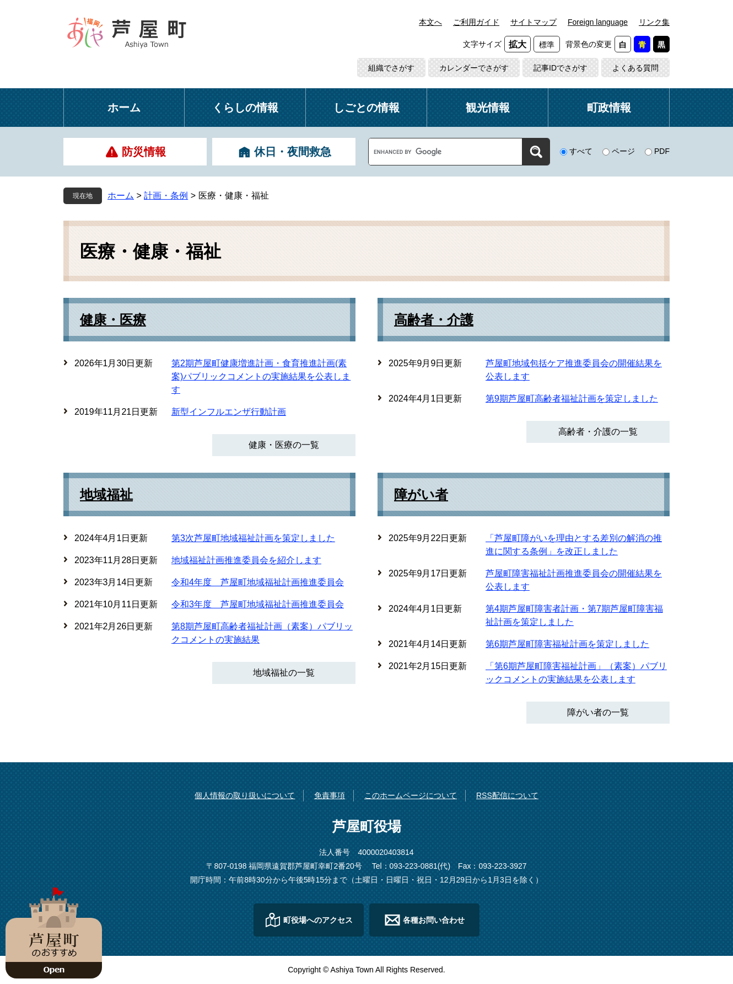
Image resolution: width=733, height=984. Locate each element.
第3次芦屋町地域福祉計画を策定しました (253, 538)
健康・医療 (113, 320)
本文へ (430, 22)
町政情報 (609, 107)
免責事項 (329, 795)
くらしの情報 (245, 107)
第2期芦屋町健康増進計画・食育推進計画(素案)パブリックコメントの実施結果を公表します (261, 376)
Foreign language (598, 22)
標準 (546, 44)
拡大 (517, 44)
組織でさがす (391, 67)
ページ (623, 151)
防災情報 (144, 152)
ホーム (124, 107)
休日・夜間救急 (292, 152)
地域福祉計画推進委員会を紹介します (246, 560)
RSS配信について (507, 795)
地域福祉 (106, 495)
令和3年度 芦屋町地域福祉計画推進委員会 (257, 604)
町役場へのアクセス (318, 920)
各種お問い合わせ (434, 920)
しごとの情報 (366, 107)
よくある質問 (635, 67)
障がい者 (421, 495)
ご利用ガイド (476, 22)
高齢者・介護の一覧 (598, 431)
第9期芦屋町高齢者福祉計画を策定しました (572, 398)
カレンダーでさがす (474, 67)
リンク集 (654, 22)
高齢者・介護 (433, 320)
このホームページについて (410, 795)
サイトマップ (533, 22)
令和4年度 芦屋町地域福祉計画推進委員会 (257, 582)
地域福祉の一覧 (284, 672)
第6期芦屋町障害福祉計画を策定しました (567, 644)
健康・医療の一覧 (284, 445)
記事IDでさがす (560, 67)
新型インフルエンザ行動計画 (228, 411)
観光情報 (488, 107)
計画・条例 (166, 195)
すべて (580, 151)
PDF (662, 151)
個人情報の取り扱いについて (245, 795)
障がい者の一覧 (598, 712)
